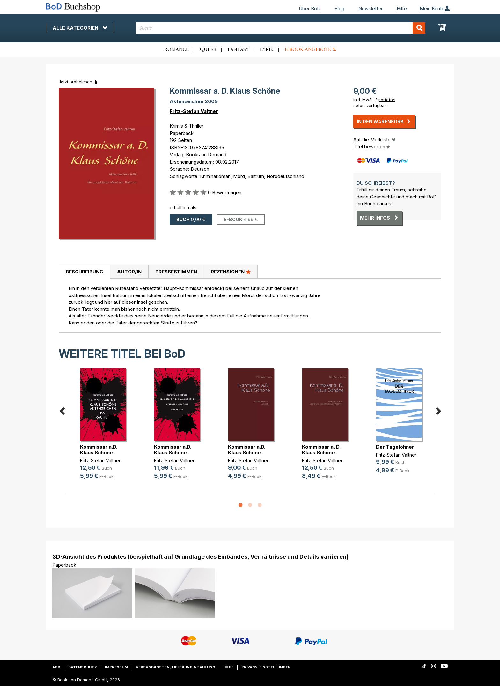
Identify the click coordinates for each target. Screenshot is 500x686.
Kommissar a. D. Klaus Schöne (321, 450)
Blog (339, 8)
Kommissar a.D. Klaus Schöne (98, 450)
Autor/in (129, 272)
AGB (56, 667)
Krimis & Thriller (186, 126)
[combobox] (281, 28)
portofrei (386, 99)
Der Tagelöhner (395, 447)
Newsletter (370, 8)
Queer (208, 49)
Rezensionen (231, 271)
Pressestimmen (176, 272)
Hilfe (402, 8)
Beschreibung (84, 272)
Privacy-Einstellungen (266, 667)
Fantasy (238, 49)
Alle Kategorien (80, 28)
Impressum (116, 667)
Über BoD (309, 8)
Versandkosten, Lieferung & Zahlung (175, 667)
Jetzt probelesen (75, 81)
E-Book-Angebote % (310, 49)
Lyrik (267, 49)
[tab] (84, 272)
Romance (176, 49)
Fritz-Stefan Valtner (194, 111)
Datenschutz (82, 667)
